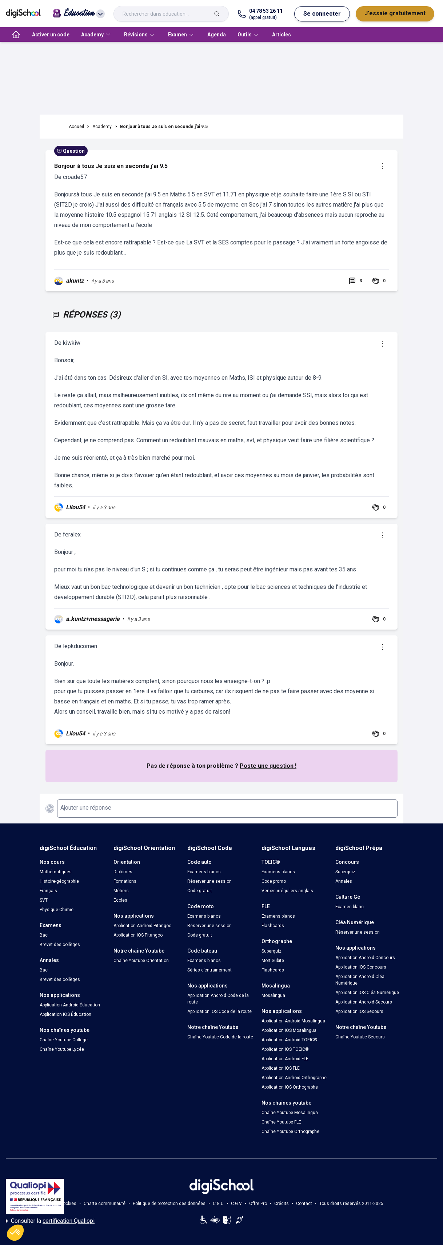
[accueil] (16, 34)
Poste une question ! (268, 765)
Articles (281, 34)
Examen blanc (349, 906)
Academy (102, 126)
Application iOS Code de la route (219, 1011)
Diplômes (122, 871)
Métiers (121, 890)
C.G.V (236, 1203)
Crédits (281, 1203)
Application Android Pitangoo (142, 925)
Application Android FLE (285, 1058)
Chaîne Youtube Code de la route (220, 1037)
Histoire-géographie (59, 881)
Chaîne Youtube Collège (64, 1039)
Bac (44, 935)
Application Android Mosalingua (293, 1020)
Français (48, 890)
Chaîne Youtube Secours (360, 1037)
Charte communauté (104, 1203)
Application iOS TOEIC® (285, 1049)
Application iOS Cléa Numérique (367, 992)
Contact (304, 1203)
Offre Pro (258, 1203)
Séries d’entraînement (209, 970)
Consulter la (50, 1221)
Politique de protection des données (169, 1203)
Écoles (120, 900)
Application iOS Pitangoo (138, 935)
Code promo (274, 881)
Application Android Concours (365, 957)
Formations (124, 881)
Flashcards (273, 925)
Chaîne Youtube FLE (281, 1122)
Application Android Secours (363, 1002)
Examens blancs (204, 871)
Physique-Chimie (56, 909)
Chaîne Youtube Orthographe (290, 1131)
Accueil (76, 126)
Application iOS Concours (360, 967)
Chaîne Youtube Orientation (141, 960)
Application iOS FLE (281, 1068)
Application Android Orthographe (294, 1077)
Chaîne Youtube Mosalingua (290, 1112)
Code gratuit (199, 890)
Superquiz (272, 951)
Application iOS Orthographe (290, 1087)
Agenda (216, 34)
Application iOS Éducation (65, 1014)
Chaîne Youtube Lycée (62, 1049)
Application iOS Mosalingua (289, 1030)
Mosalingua (273, 995)
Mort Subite (273, 960)
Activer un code (50, 34)
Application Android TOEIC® (290, 1039)
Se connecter (322, 13)
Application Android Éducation (70, 1004)
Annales (343, 881)
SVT (44, 900)
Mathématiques (56, 871)
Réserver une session (209, 881)
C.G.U (218, 1203)
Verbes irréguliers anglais (287, 890)
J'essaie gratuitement (395, 13)
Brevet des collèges (60, 944)
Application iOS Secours (359, 1011)
